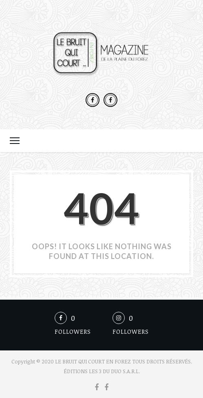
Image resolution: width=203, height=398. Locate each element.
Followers (73, 331)
